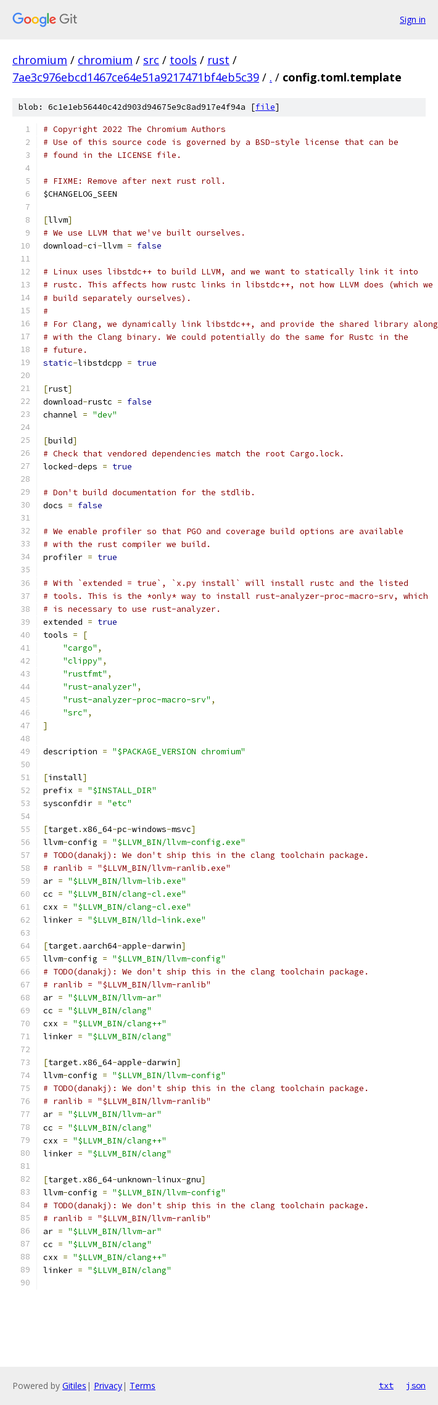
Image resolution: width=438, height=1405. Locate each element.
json (416, 1385)
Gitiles (74, 1385)
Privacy (108, 1385)
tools (183, 59)
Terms (142, 1385)
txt (386, 1385)
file (265, 107)
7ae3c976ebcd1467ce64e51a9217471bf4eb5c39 (135, 77)
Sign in (413, 19)
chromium (39, 59)
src (151, 59)
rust (218, 59)
